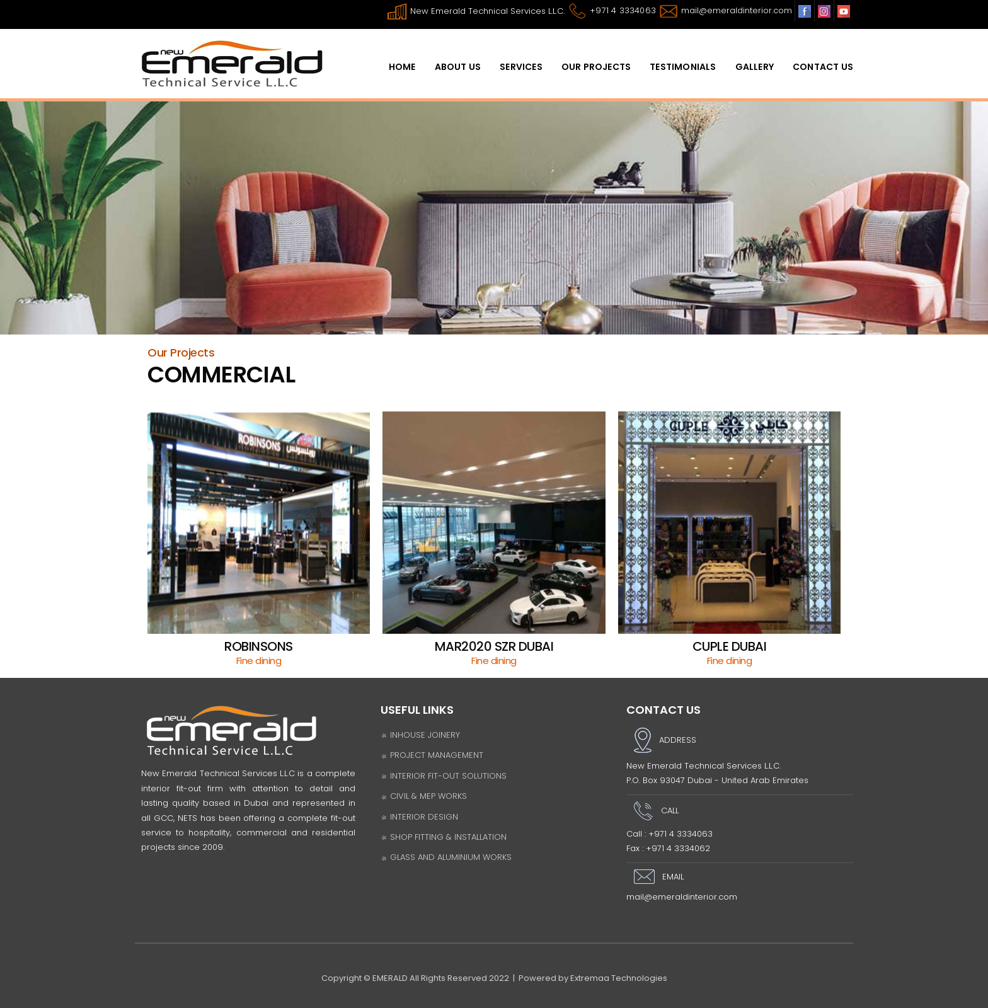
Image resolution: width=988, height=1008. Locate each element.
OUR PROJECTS (596, 66)
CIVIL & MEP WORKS (424, 796)
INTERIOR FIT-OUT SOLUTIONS (444, 776)
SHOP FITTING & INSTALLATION (444, 837)
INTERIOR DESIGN (419, 817)
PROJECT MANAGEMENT (432, 755)
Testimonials (683, 66)
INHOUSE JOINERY (420, 735)
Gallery (754, 66)
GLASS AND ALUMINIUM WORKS (446, 857)
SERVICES (521, 66)
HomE (402, 66)
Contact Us (823, 66)
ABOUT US (458, 66)
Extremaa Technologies (618, 978)
